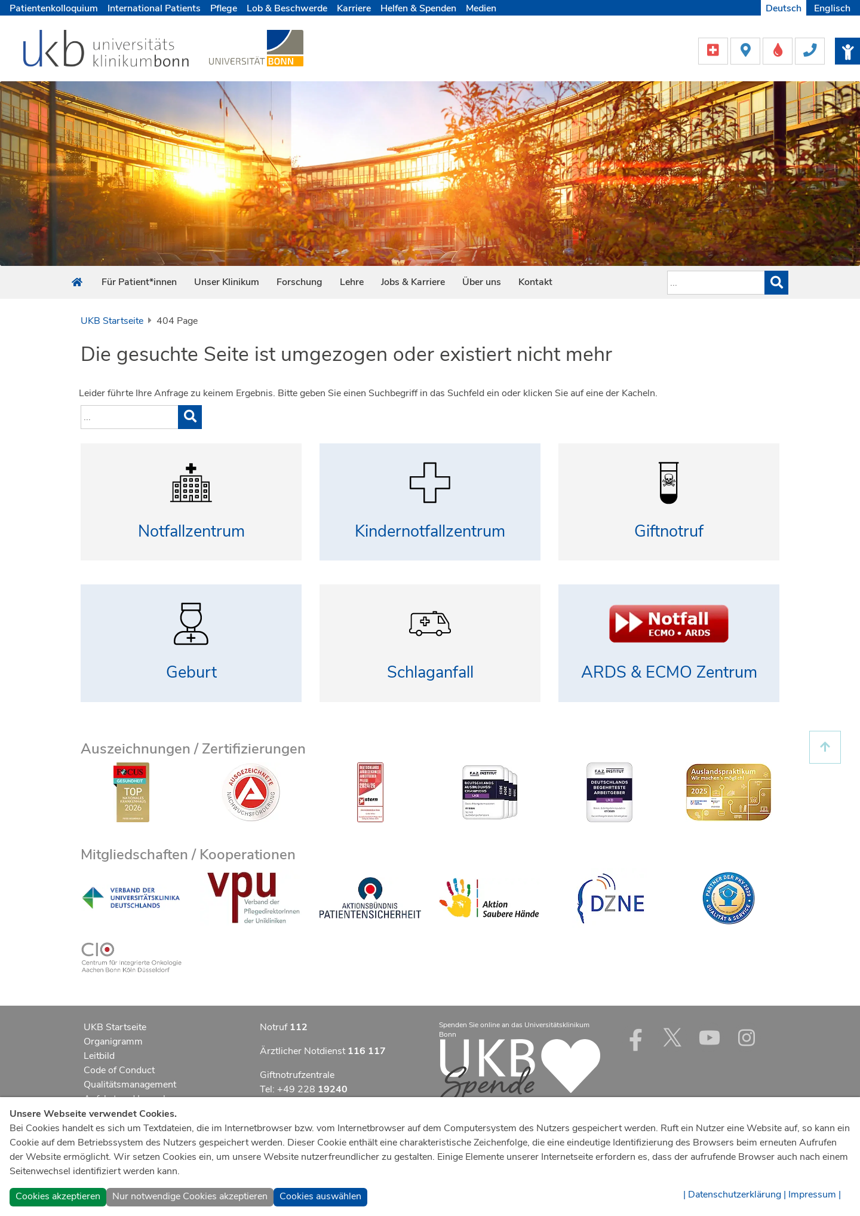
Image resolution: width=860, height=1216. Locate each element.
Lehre (352, 282)
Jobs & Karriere (413, 282)
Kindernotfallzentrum (430, 531)
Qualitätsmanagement (130, 1084)
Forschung (299, 282)
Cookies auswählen (320, 1196)
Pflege (223, 8)
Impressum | (814, 1194)
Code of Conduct (119, 1070)
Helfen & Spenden (418, 8)
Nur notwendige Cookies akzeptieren (190, 1196)
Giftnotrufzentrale (297, 1075)
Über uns (481, 282)
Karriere (354, 8)
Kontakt (535, 282)
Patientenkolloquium (54, 8)
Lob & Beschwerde (287, 8)
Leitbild (99, 1055)
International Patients (154, 8)
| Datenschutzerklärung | (734, 1194)
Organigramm (113, 1041)
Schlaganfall (430, 672)
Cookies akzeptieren (58, 1196)
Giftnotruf (669, 531)
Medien (481, 8)
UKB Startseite (112, 320)
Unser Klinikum (226, 282)
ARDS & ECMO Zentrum (669, 672)
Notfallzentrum (191, 531)
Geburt (191, 672)
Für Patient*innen (139, 282)
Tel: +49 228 (304, 1089)
